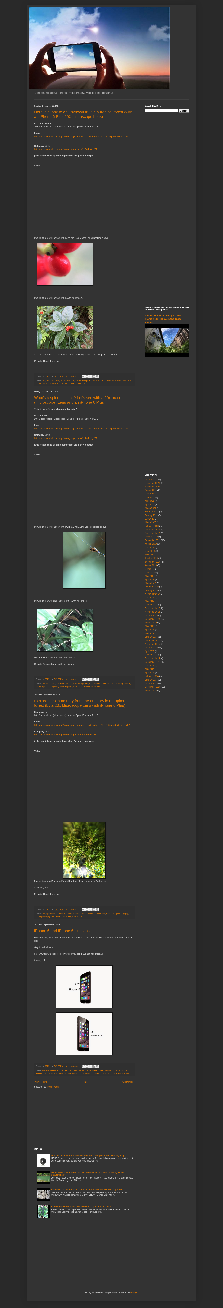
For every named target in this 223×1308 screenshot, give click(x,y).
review (87, 686)
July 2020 (149, 519)
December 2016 (152, 608)
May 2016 (149, 626)
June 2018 (150, 572)
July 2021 (149, 494)
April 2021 (149, 504)
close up (76, 913)
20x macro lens (52, 380)
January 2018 (151, 590)
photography (41, 1073)
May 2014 (149, 669)
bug (91, 684)
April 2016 (149, 629)
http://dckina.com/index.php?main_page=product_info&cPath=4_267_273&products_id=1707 (82, 136)
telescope (109, 1073)
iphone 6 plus (41, 383)
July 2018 (149, 569)
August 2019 (151, 544)
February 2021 (152, 511)
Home (85, 1082)
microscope (77, 916)
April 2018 (149, 579)
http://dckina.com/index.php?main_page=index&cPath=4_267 (65, 149)
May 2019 (149, 554)
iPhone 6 (127, 380)
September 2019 (153, 540)
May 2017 (149, 601)
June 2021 (150, 497)
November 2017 (152, 594)
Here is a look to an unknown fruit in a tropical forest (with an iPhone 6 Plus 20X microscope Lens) (83, 114)
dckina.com (117, 380)
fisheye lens (55, 1070)
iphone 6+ (52, 383)
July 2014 (149, 665)
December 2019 (152, 529)
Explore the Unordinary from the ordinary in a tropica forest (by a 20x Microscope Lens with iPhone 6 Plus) (79, 703)
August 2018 (151, 565)
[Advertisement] (84, 1118)
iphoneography (63, 383)
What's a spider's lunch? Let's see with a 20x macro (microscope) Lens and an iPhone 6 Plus (78, 400)
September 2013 (153, 687)
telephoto (87, 1073)
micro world (78, 686)
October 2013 (151, 683)
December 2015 (152, 640)
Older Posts (128, 1082)
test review (118, 1073)
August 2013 (151, 690)
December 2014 (152, 658)
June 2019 (150, 551)
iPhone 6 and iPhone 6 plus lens (62, 931)
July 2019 (149, 547)
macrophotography (56, 686)
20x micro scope (67, 380)
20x (43, 380)
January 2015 (151, 655)
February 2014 (152, 676)
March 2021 (150, 508)
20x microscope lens (83, 380)
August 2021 (151, 490)
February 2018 (152, 587)
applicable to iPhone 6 (55, 913)
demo (103, 684)
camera (97, 684)
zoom (126, 1073)
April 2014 (149, 672)
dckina (96, 380)
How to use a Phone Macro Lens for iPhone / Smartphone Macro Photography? (88, 1155)
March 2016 (150, 633)
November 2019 (152, 533)
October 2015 (151, 647)
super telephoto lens (73, 1073)
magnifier (68, 686)
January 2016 (151, 637)
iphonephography (78, 383)
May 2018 (149, 576)
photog (124, 1070)
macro (58, 916)
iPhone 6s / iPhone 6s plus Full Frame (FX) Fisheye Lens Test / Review (163, 319)
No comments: (72, 376)
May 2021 (149, 501)
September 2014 (153, 662)
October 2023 (151, 479)
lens (53, 916)
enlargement (123, 684)
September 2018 (153, 562)
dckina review (105, 380)
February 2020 (152, 526)
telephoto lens (98, 1073)
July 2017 (149, 597)
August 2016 (151, 622)
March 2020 (150, 522)
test (98, 686)
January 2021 (151, 515)
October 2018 (151, 558)
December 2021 (152, 483)
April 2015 (149, 651)
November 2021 (152, 487)
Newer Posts (41, 1082)
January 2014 (151, 680)
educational (112, 684)
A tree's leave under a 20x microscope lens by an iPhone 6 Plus (81, 1206)
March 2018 (150, 583)
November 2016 (152, 612)
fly (130, 684)
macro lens (66, 916)
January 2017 (151, 604)
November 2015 (152, 644)
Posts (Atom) (53, 1087)
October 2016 (151, 615)
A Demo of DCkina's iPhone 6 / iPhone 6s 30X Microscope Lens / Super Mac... (88, 1189)
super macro (58, 1073)
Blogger (134, 1292)
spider (93, 686)
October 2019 (151, 537)
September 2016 (153, 619)
